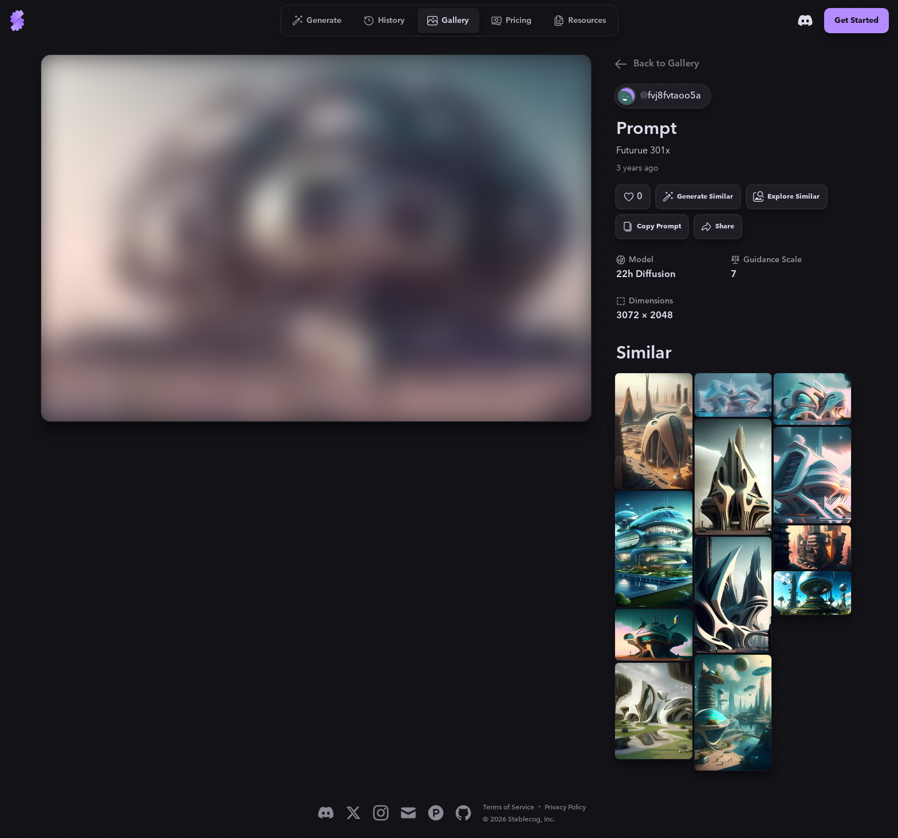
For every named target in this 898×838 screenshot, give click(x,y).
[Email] (408, 813)
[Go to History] (384, 20)
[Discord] (805, 20)
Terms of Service (508, 807)
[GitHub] (463, 813)
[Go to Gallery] (448, 20)
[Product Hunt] (436, 813)
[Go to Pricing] (511, 20)
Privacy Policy (565, 807)
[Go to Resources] (580, 20)
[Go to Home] (17, 20)
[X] (353, 813)
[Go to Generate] (317, 20)
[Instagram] (381, 813)
